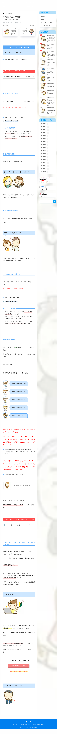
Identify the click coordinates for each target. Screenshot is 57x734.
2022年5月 (44, 153)
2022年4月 (44, 156)
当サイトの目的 (25, 2)
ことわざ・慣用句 (26, 6)
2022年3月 (44, 160)
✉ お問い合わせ (40, 730)
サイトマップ (16, 730)
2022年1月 (44, 166)
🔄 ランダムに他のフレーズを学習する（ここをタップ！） (17, 78)
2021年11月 (45, 172)
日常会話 (32, 2)
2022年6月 (44, 150)
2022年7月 (44, 147)
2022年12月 (45, 132)
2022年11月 (45, 135)
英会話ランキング (43, 202)
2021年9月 (44, 178)
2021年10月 (45, 175)
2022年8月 (44, 144)
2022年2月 (44, 163)
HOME (28, 727)
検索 (54, 208)
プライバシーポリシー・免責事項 (28, 730)
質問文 (37, 2)
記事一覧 (33, 6)
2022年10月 (45, 138)
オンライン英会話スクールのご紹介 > (19, 671)
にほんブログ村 (43, 195)
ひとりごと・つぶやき (45, 2)
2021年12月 (45, 169)
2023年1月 (44, 129)
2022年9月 (44, 141)
